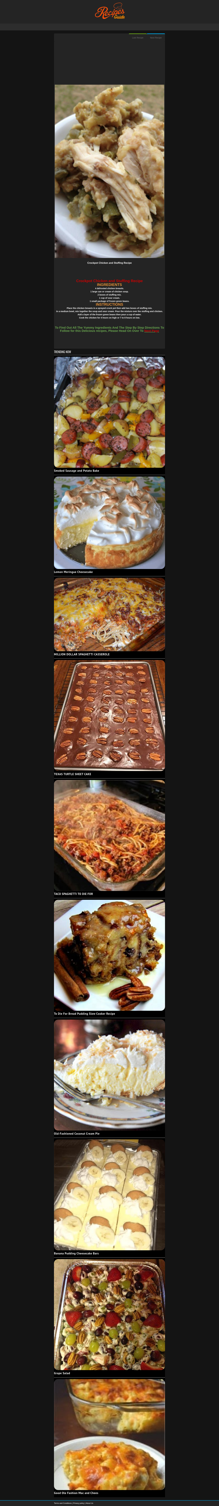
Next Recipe (156, 37)
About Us (89, 1503)
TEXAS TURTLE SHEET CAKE (72, 774)
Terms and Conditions (63, 1503)
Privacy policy (79, 1503)
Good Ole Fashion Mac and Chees (76, 1493)
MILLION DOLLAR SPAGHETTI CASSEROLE (82, 654)
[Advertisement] (109, 63)
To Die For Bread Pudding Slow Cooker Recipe (84, 1013)
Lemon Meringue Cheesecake (73, 572)
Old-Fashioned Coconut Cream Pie (77, 1133)
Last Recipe (137, 37)
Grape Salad (62, 1373)
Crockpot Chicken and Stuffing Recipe (109, 263)
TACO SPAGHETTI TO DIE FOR (73, 894)
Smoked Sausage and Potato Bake (76, 470)
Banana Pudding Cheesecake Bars (76, 1253)
